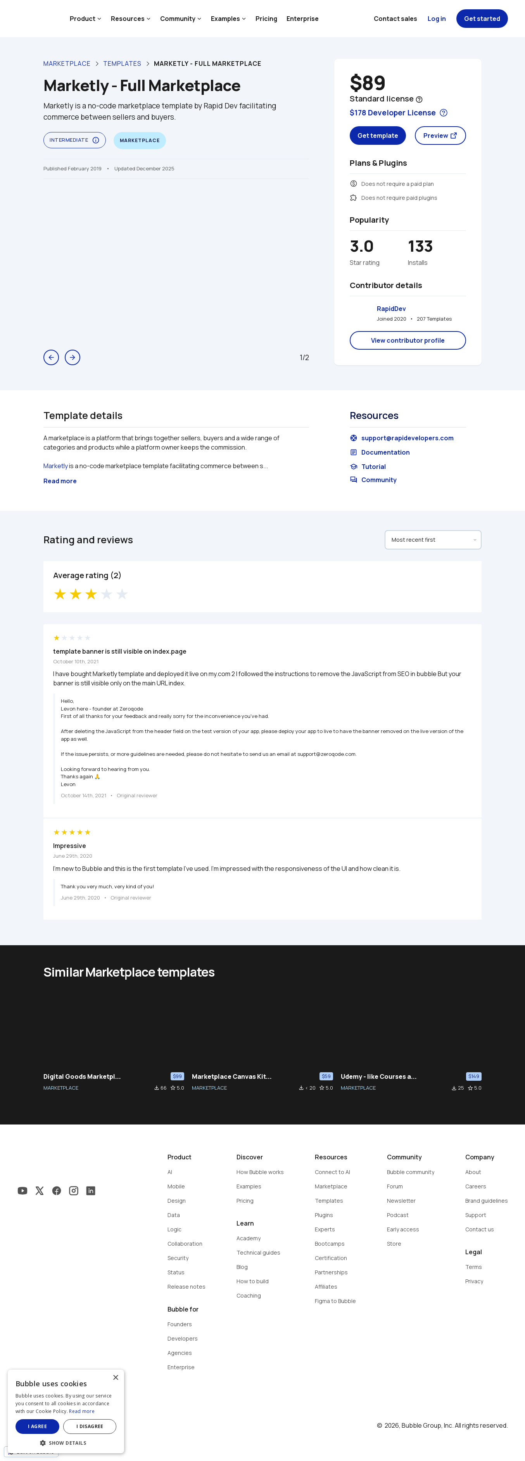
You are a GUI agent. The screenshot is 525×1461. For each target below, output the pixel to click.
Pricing (266, 18)
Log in (437, 18)
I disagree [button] (90, 1426)
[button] (66, 1442)
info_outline (96, 140)
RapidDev (391, 308)
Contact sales (395, 18)
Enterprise (303, 18)
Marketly (55, 466)
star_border (173, 1088)
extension (353, 197)
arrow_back (51, 357)
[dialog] (66, 1411)
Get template (377, 135)
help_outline (419, 99)
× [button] (115, 1378)
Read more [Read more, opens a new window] (82, 1411)
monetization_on (353, 183)
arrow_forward (72, 357)
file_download (157, 1088)
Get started (482, 18)
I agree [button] (37, 1426)
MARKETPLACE (60, 1087)
